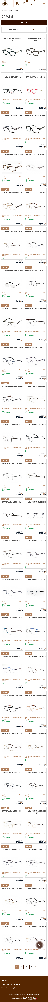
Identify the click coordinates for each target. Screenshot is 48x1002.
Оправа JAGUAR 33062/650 (35, 154)
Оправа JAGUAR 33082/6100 (35, 270)
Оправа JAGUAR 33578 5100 (12, 618)
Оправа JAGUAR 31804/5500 (12, 154)
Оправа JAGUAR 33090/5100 (35, 347)
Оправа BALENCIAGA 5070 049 (35, 39)
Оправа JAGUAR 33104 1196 (12, 579)
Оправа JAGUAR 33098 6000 (35, 463)
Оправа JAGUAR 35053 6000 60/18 (35, 812)
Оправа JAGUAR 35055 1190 (35, 849)
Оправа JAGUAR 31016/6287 (12, 116)
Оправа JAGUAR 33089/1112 (35, 309)
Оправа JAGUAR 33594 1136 (12, 656)
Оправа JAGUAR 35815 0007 (35, 927)
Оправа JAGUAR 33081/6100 (12, 270)
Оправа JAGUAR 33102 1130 (12, 541)
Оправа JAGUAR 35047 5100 (12, 734)
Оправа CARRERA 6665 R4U (35, 77)
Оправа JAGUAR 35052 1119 (12, 772)
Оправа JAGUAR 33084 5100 (12, 309)
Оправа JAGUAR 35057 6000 (12, 888)
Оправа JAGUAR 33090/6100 (12, 386)
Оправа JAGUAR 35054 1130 (12, 849)
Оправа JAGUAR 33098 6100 (12, 502)
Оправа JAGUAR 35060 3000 (12, 927)
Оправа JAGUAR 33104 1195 (35, 541)
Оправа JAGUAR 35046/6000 (35, 695)
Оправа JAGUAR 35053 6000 (12, 811)
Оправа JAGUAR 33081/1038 (35, 231)
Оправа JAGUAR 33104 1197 (35, 579)
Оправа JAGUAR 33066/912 (12, 193)
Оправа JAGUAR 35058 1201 (35, 888)
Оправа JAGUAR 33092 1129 (12, 425)
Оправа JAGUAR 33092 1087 (35, 386)
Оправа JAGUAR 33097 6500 (12, 463)
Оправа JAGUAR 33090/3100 (12, 347)
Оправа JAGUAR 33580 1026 (35, 618)
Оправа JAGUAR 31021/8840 (35, 116)
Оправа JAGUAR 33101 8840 (35, 502)
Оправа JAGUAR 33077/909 (35, 193)
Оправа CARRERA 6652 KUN (12, 77)
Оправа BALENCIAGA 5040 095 (12, 39)
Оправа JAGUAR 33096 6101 (35, 425)
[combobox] (26, 29)
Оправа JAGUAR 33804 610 (12, 695)
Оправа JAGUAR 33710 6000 (35, 656)
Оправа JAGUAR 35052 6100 (35, 772)
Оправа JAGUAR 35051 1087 (35, 734)
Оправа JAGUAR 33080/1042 (12, 231)
